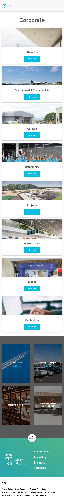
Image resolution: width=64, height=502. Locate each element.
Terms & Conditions (38, 489)
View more (32, 59)
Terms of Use (50, 492)
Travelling (40, 457)
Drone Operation (21, 489)
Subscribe (6, 495)
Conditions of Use (31, 495)
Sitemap (43, 495)
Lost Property (23, 492)
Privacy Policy (7, 489)
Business (39, 462)
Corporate (40, 467)
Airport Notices (37, 492)
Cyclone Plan (16, 495)
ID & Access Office (9, 492)
